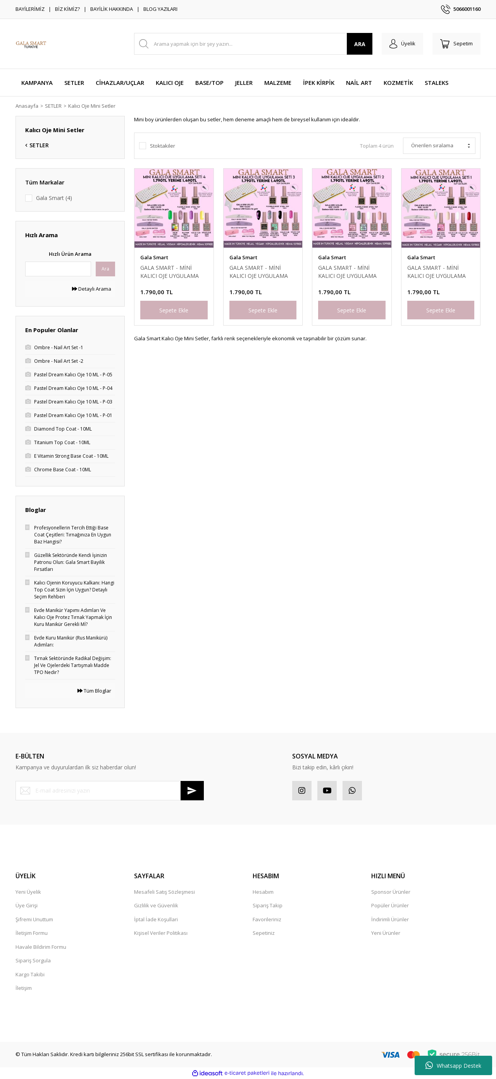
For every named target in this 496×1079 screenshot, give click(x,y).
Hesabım (263, 891)
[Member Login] (402, 44)
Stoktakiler (162, 145)
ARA (359, 44)
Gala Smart (154, 257)
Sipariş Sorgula (33, 960)
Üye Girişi (27, 905)
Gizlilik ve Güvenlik (156, 905)
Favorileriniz (267, 919)
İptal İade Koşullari (156, 919)
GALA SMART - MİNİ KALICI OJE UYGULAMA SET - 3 (258, 272)
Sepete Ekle (173, 310)
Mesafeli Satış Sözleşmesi (164, 891)
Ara (105, 268)
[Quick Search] (58, 269)
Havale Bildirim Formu (41, 946)
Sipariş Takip (267, 905)
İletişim (24, 987)
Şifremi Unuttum (34, 919)
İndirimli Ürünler (390, 919)
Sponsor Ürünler (390, 891)
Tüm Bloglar (94, 690)
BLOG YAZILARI (160, 8)
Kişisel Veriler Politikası (161, 932)
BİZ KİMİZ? (67, 8)
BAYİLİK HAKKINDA (111, 8)
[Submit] (192, 790)
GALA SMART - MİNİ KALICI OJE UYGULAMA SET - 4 (169, 272)
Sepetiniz (264, 932)
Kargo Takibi (30, 974)
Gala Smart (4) (54, 198)
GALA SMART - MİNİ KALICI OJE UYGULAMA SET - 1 (436, 272)
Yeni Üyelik (28, 891)
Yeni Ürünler (385, 932)
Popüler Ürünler (390, 905)
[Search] (253, 44)
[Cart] (456, 44)
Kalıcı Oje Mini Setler (91, 105)
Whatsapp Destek (453, 1065)
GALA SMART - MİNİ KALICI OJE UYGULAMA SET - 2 (347, 272)
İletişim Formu (32, 932)
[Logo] (31, 43)
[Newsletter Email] (110, 790)
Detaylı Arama (91, 288)
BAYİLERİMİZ (30, 8)
